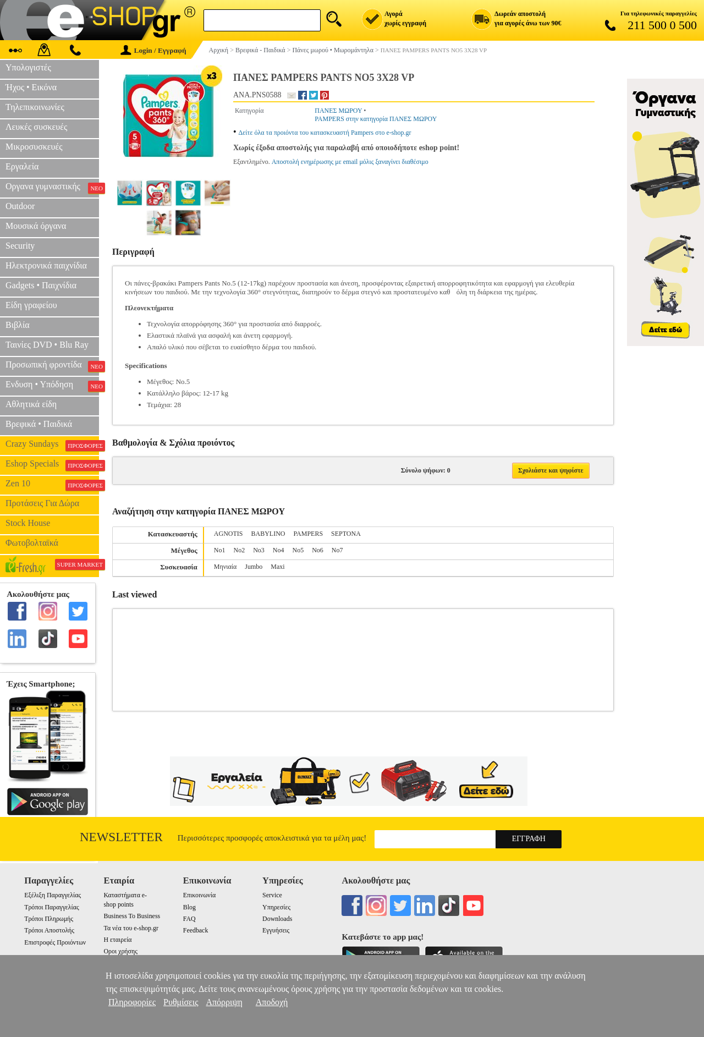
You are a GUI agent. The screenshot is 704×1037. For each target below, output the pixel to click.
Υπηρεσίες (276, 907)
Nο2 (239, 550)
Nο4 (278, 550)
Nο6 (317, 550)
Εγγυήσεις (275, 930)
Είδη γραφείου (31, 305)
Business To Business (131, 916)
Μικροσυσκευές (34, 146)
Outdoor (20, 206)
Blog (189, 907)
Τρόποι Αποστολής (49, 930)
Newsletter (121, 837)
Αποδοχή (272, 1002)
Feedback (195, 930)
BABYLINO (268, 533)
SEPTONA (346, 533)
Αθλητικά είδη (31, 404)
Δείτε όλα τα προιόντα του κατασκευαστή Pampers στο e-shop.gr (325, 132)
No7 (337, 550)
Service (272, 895)
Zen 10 (52, 485)
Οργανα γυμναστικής (52, 188)
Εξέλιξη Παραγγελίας (52, 895)
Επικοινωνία (199, 895)
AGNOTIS (228, 533)
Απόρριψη (224, 1002)
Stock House (28, 523)
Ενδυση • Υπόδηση (52, 386)
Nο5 (298, 550)
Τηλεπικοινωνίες (35, 107)
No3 (259, 550)
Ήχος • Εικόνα (31, 87)
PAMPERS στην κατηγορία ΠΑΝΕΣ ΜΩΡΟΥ (376, 119)
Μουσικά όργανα (36, 226)
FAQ (189, 919)
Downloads (277, 919)
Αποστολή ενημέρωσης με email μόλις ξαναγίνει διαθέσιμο (350, 162)
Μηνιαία (225, 566)
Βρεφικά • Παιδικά (39, 424)
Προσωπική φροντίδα (52, 366)
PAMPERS (308, 533)
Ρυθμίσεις (180, 1002)
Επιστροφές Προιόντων (55, 942)
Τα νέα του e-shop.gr (130, 928)
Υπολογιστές (28, 67)
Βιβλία (18, 325)
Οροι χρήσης (120, 951)
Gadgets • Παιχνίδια (41, 285)
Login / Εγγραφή (153, 50)
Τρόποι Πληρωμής (48, 919)
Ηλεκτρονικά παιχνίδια (46, 265)
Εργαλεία (22, 166)
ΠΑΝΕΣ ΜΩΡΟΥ (338, 110)
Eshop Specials (52, 465)
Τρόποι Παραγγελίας (51, 907)
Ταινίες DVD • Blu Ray (47, 344)
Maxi (277, 566)
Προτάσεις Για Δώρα (42, 503)
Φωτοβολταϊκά (32, 542)
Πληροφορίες (132, 1002)
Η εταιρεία (117, 939)
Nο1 (220, 550)
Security (20, 245)
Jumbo (253, 566)
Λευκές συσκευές (36, 126)
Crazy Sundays (52, 445)
